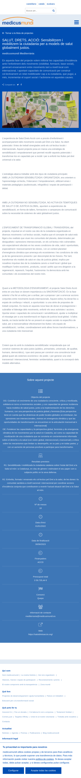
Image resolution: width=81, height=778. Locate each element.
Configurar (13, 770)
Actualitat (7, 728)
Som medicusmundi (10, 675)
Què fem (6, 691)
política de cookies (45, 759)
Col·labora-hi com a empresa (41, 712)
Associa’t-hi (7, 712)
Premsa (24, 733)
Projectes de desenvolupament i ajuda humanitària (23, 696)
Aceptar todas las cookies (43, 770)
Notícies (5, 733)
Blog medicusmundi (51, 733)
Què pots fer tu (9, 708)
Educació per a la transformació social (18, 701)
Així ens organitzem (46, 675)
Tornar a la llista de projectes (19, 33)
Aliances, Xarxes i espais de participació (19, 680)
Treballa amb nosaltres (67, 717)
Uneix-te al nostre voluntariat (42, 717)
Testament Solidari (64, 712)
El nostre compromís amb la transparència (19, 684)
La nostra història (28, 675)
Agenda (15, 733)
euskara (51, 4)
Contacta (6, 722)
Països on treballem (55, 696)
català (41, 4)
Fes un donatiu (20, 712)
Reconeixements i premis (49, 680)
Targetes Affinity (21, 717)
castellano (31, 4)
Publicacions (35, 733)
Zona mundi (45, 684)
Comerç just (7, 717)
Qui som (6, 670)
